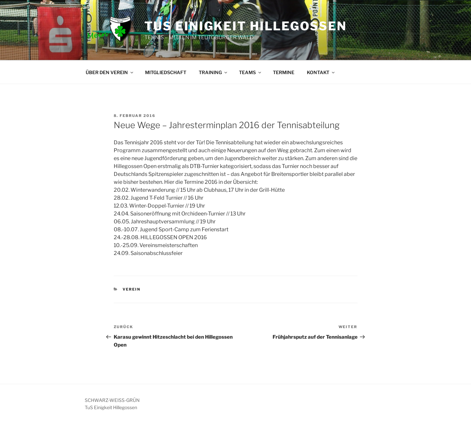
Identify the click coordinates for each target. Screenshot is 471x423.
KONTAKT (321, 72)
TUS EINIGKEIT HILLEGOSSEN (245, 26)
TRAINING (213, 72)
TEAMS (250, 72)
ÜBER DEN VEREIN (110, 72)
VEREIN (131, 289)
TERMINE (283, 72)
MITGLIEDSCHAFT (165, 72)
